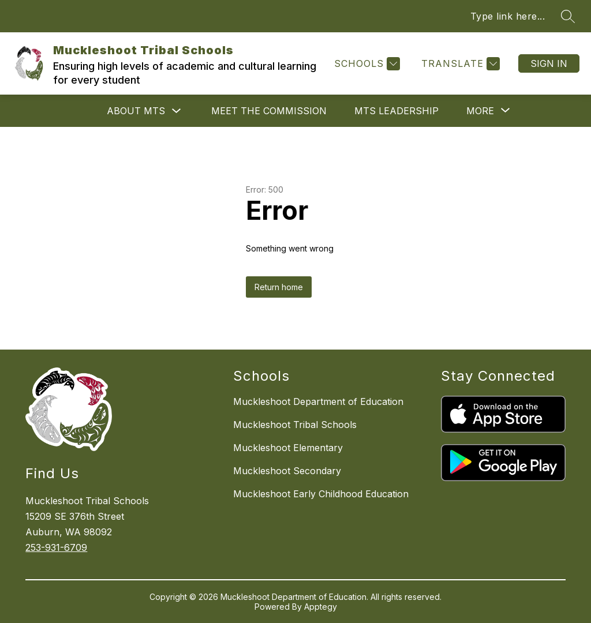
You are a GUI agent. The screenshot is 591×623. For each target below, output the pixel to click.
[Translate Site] (459, 64)
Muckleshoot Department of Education (318, 401)
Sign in (548, 63)
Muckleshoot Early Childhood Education (321, 494)
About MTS (136, 111)
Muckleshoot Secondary (287, 470)
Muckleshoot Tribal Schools (295, 424)
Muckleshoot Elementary (288, 447)
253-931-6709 (56, 547)
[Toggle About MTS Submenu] (177, 111)
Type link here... (507, 16)
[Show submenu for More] (480, 111)
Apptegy (320, 606)
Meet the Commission (269, 111)
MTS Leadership (396, 111)
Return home (279, 287)
